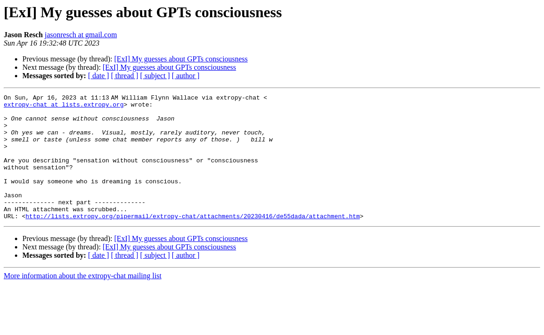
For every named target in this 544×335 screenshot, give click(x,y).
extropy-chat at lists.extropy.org (63, 107)
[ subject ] (155, 76)
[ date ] (98, 76)
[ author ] (186, 76)
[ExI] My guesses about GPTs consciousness (180, 59)
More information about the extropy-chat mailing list (83, 301)
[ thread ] (124, 76)
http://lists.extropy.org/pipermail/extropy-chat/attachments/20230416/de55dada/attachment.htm (193, 241)
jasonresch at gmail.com (81, 35)
